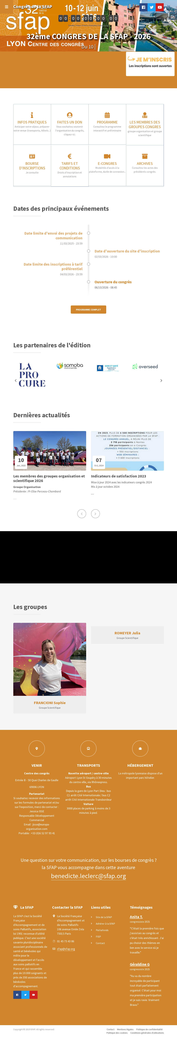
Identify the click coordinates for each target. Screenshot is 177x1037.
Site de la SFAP (104, 917)
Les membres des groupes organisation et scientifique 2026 (49, 478)
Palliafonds (102, 930)
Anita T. (136, 916)
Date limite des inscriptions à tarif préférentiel (53, 266)
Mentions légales (125, 1029)
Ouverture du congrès (113, 281)
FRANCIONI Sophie (50, 702)
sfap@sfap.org (66, 949)
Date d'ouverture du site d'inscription (127, 251)
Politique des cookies (117, 1032)
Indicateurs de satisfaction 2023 (118, 476)
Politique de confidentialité (149, 1029)
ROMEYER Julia (127, 632)
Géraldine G (140, 964)
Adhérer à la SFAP (105, 923)
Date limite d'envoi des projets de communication (53, 235)
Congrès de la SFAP (32, 6)
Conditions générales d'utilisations (147, 1032)
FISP (98, 936)
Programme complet (88, 309)
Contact (100, 943)
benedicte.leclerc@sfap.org (88, 876)
